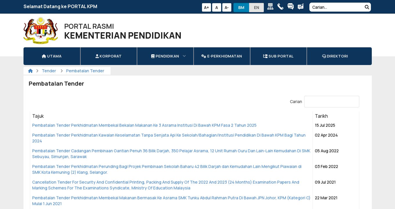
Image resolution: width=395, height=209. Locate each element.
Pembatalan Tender (85, 70)
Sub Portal (278, 56)
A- (227, 7)
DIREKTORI (335, 56)
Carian (324, 101)
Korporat (108, 56)
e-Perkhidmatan (221, 56)
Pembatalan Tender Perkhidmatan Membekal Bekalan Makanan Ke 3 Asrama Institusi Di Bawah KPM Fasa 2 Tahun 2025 (144, 125)
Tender (49, 70)
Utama (52, 56)
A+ (206, 7)
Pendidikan (165, 56)
